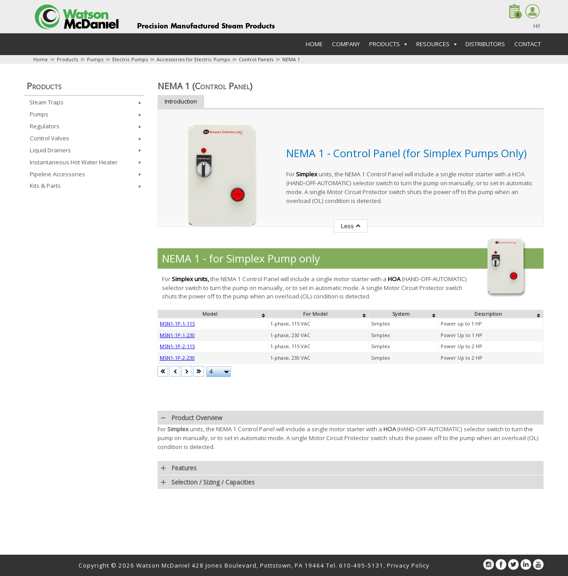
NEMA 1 (291, 59)
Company (346, 44)
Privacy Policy (408, 565)
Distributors (485, 44)
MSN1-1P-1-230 (177, 335)
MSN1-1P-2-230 (177, 357)
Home (314, 44)
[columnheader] (213, 314)
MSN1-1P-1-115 (177, 323)
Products (67, 59)
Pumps (95, 59)
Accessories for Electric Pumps (193, 59)
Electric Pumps (130, 59)
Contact (527, 44)
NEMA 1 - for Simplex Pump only (241, 258)
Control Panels (256, 59)
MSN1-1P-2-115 (177, 346)
